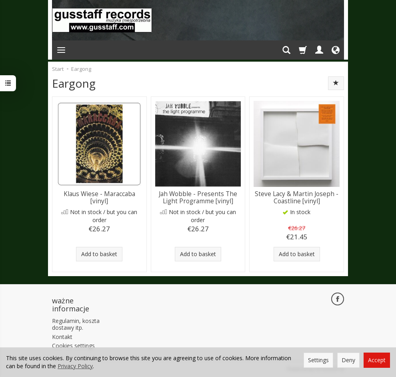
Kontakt (62, 337)
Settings (318, 360)
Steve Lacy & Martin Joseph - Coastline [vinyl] (296, 197)
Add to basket (99, 254)
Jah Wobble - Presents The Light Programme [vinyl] (198, 197)
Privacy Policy (75, 366)
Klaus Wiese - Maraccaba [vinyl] (99, 197)
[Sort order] (336, 83)
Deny (348, 360)
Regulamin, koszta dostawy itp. (76, 324)
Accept (377, 360)
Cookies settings (73, 345)
